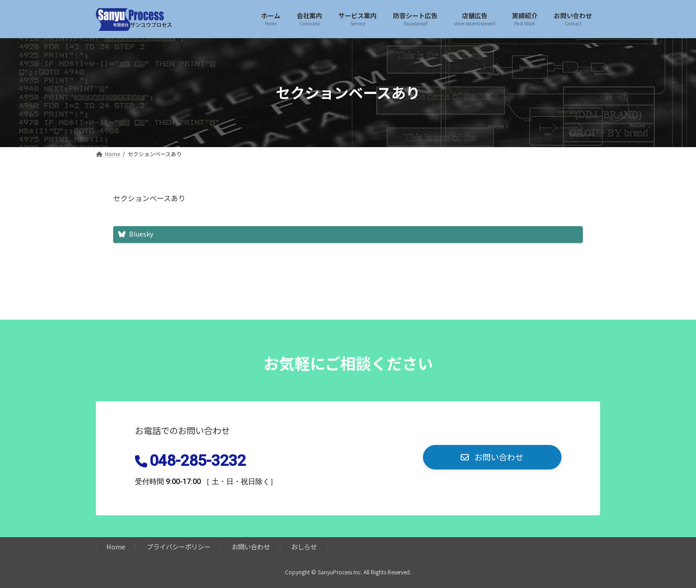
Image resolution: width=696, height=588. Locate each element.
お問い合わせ (251, 546)
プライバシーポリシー (178, 546)
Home (115, 546)
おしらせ (304, 546)
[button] (492, 457)
